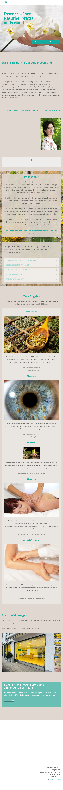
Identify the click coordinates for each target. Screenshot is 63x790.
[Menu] (3, 2)
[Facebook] (32, 160)
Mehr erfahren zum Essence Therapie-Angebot (31, 598)
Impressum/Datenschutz (53, 784)
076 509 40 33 (56, 779)
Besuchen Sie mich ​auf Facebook (31, 163)
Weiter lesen (14, 98)
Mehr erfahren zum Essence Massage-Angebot (31, 534)
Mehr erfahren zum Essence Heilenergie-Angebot (31, 473)
